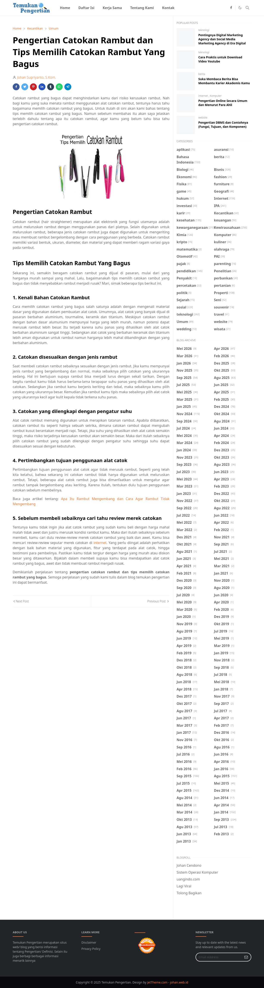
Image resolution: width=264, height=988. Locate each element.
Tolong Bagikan (189, 893)
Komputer (216, 96)
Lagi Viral (184, 886)
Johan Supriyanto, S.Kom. (36, 77)
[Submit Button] (246, 957)
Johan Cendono (189, 865)
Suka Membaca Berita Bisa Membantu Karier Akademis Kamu (224, 81)
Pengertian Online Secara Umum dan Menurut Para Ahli (222, 103)
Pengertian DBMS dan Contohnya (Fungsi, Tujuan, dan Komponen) (223, 124)
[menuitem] (65, 8)
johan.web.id (179, 982)
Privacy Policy (90, 949)
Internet (203, 96)
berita (201, 74)
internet (99, 542)
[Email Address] (219, 957)
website (202, 117)
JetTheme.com (157, 982)
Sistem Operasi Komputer (197, 872)
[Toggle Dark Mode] (240, 7)
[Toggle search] (247, 8)
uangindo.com (188, 879)
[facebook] (231, 7)
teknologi (203, 30)
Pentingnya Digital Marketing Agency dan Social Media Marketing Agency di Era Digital (222, 39)
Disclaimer (88, 942)
